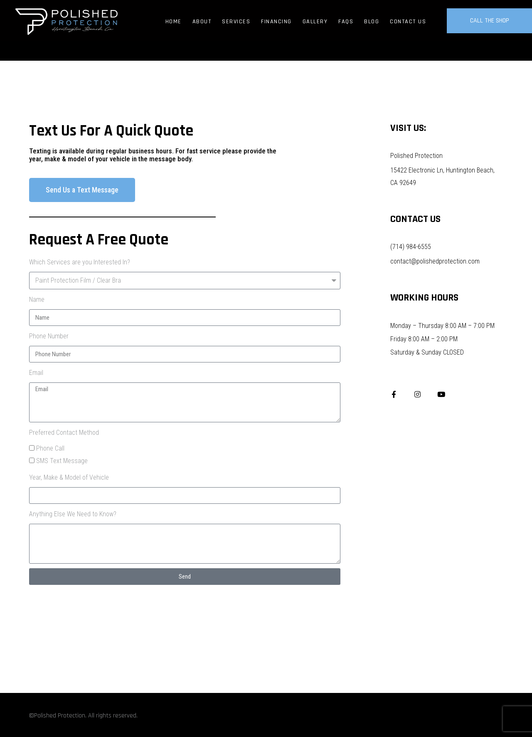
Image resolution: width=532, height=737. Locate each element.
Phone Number (49, 336)
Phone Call (50, 448)
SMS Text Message (62, 461)
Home (173, 21)
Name (36, 299)
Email (36, 373)
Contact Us (408, 21)
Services (236, 21)
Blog (371, 21)
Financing (276, 21)
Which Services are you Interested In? (79, 262)
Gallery (315, 21)
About (202, 21)
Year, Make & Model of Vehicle (69, 477)
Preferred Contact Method (64, 432)
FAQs (345, 21)
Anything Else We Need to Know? (72, 514)
